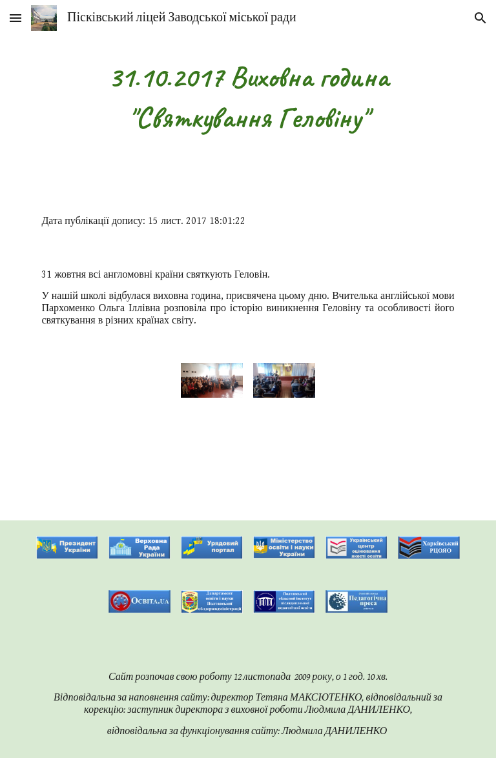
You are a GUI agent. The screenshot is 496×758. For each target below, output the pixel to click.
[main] (247, 97)
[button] (15, 18)
